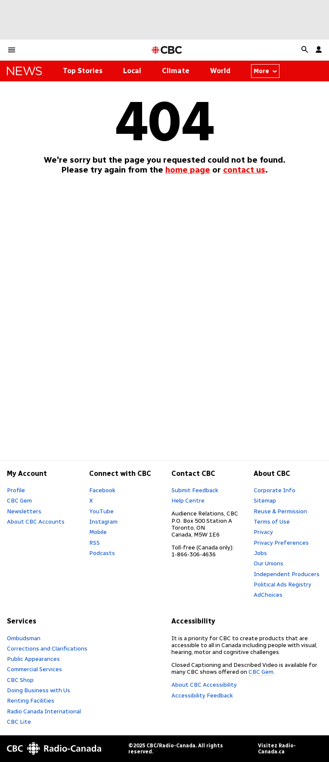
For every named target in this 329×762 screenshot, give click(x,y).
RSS (94, 542)
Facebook (102, 490)
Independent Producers (287, 574)
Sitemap (265, 500)
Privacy (263, 531)
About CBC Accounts (36, 521)
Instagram (103, 521)
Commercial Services (34, 669)
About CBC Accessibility (204, 684)
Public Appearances (33, 658)
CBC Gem (19, 500)
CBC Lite (19, 721)
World (220, 71)
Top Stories (82, 71)
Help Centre (188, 500)
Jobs (260, 552)
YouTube (101, 511)
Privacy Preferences (281, 542)
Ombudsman (23, 638)
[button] (11, 50)
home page (187, 170)
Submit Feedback (194, 490)
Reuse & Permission (280, 511)
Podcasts (102, 552)
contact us (244, 170)
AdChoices (268, 594)
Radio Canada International (44, 711)
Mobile (98, 531)
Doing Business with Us (38, 690)
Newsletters (24, 511)
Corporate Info (274, 490)
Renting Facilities (30, 700)
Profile (16, 490)
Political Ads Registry (282, 584)
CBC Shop (20, 679)
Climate (175, 71)
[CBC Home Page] (166, 50)
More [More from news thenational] (266, 71)
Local (132, 71)
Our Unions (268, 563)
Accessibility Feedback (202, 695)
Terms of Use (272, 521)
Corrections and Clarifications (47, 648)
